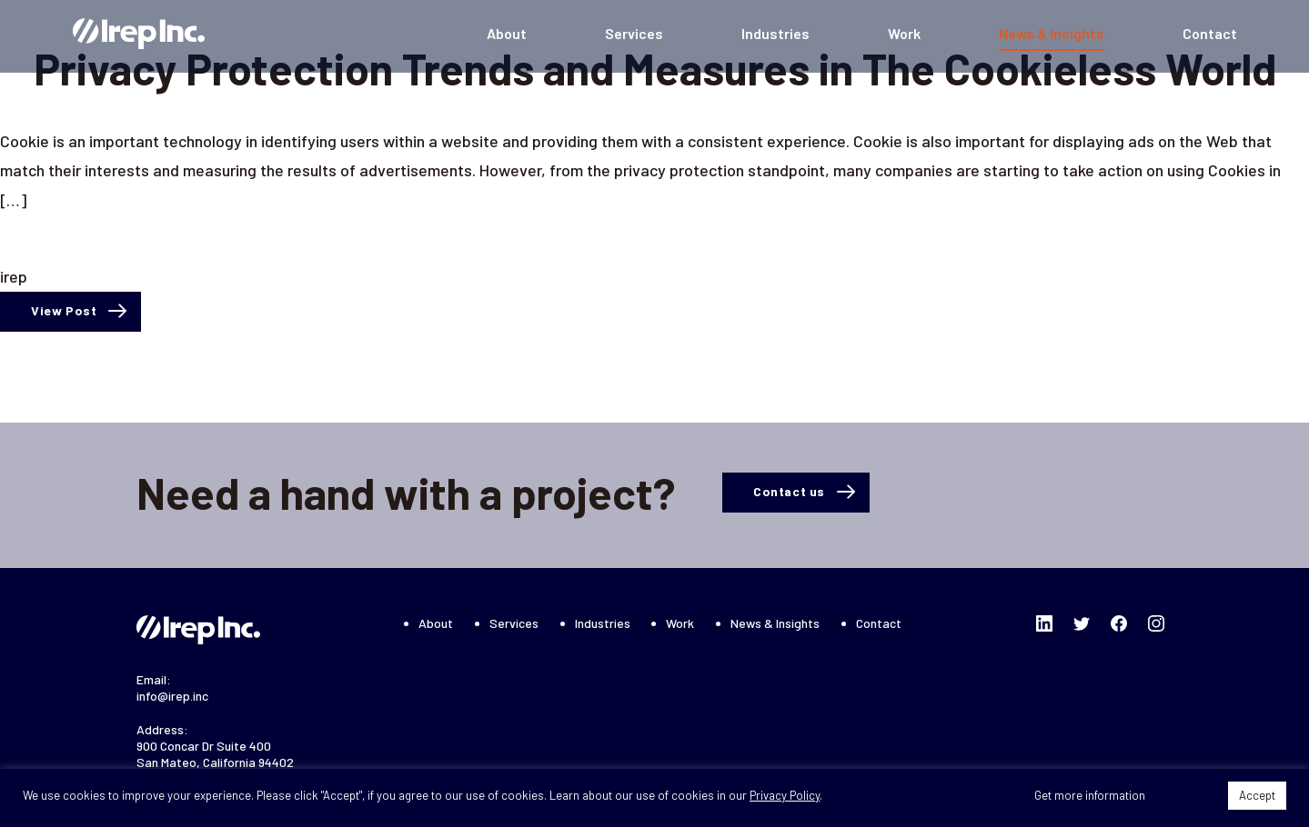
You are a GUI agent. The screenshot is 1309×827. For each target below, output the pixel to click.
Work (904, 33)
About (507, 33)
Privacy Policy (785, 795)
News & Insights (1051, 33)
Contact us (789, 491)
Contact (1210, 33)
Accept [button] (1257, 795)
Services (634, 33)
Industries (775, 33)
